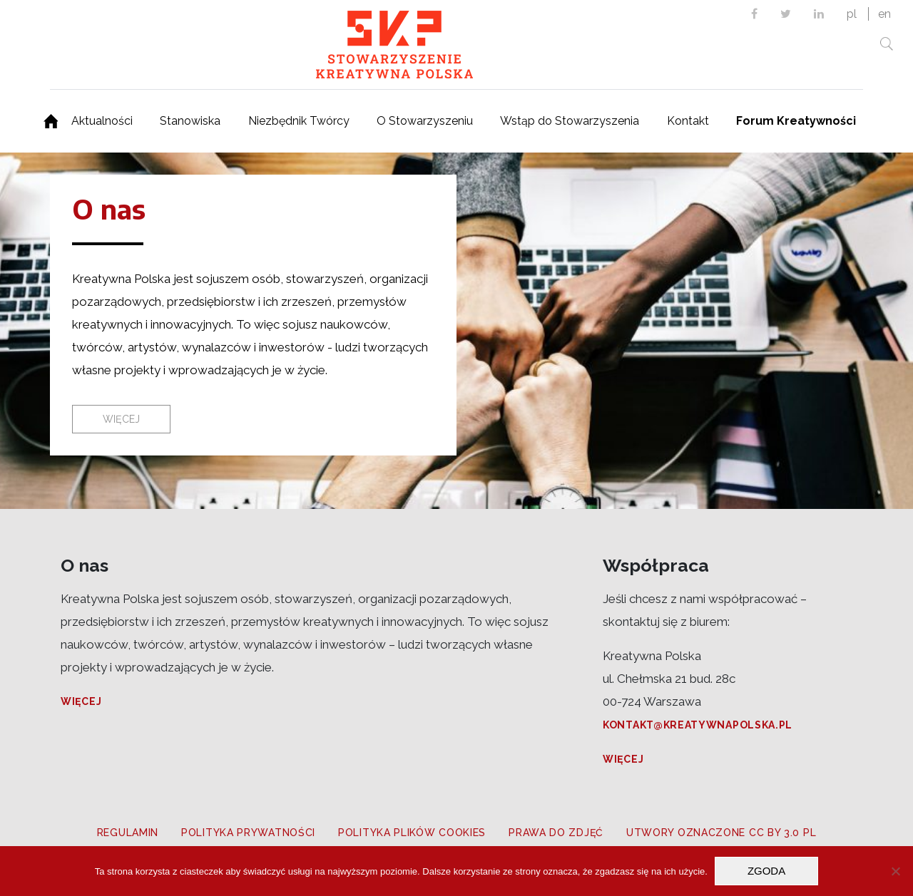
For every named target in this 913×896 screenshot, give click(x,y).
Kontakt (688, 121)
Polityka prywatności (248, 832)
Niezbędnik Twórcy (299, 121)
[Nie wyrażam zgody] (895, 871)
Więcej (81, 701)
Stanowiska (190, 121)
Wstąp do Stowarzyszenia (569, 121)
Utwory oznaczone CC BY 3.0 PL (721, 832)
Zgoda (766, 871)
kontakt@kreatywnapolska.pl (697, 725)
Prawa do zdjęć (556, 832)
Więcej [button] (121, 419)
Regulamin (127, 832)
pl (852, 14)
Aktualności (102, 121)
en (884, 14)
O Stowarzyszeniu (425, 121)
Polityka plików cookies (412, 832)
